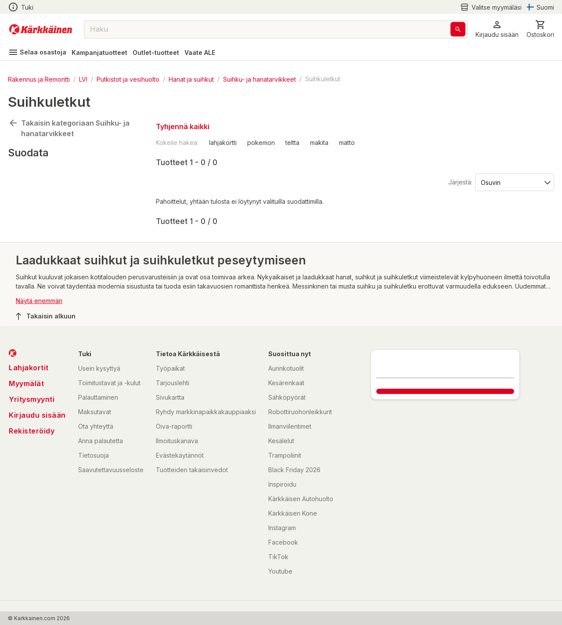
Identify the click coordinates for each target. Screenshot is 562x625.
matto (347, 142)
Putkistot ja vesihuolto (128, 79)
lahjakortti (223, 142)
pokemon (261, 142)
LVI (83, 79)
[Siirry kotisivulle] (40, 29)
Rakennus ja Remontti (39, 79)
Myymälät (26, 383)
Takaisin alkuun (46, 316)
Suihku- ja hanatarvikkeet (259, 79)
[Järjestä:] (514, 182)
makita (319, 142)
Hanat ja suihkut (191, 79)
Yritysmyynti (31, 399)
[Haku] (457, 29)
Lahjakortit (29, 367)
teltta (292, 142)
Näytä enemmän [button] (39, 300)
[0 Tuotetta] (540, 29)
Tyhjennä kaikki (182, 126)
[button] (497, 29)
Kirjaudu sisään (37, 415)
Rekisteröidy (31, 430)
